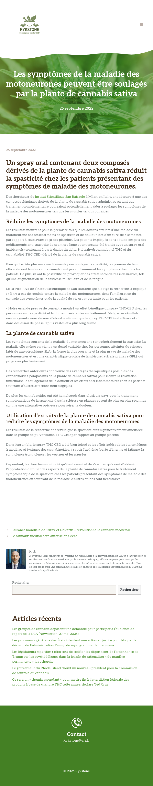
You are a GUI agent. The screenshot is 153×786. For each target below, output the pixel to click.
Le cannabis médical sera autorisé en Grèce (44, 536)
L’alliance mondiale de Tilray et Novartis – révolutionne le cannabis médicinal (70, 530)
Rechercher (21, 583)
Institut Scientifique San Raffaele (60, 197)
